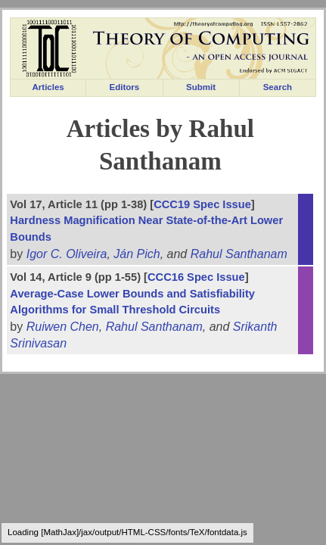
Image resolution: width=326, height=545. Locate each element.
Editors (125, 87)
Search (277, 87)
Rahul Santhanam (239, 254)
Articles (48, 87)
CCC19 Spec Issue (202, 204)
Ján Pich (136, 254)
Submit (201, 87)
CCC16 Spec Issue (196, 277)
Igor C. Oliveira (66, 254)
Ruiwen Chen (62, 326)
